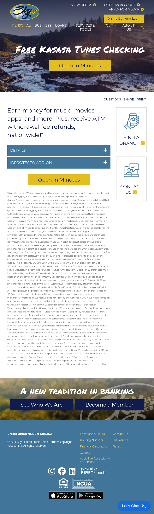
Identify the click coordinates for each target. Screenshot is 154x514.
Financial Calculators (93, 446)
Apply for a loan (124, 9)
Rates (117, 446)
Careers (85, 452)
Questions (112, 99)
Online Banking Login (123, 18)
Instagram (51, 471)
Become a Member (109, 405)
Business (42, 25)
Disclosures (120, 440)
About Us (128, 27)
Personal (21, 25)
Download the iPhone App (62, 495)
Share (129, 99)
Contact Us (131, 189)
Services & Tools (85, 27)
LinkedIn (72, 471)
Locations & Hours (92, 434)
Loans (61, 25)
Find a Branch (129, 140)
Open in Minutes (80, 65)
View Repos (81, 5)
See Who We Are (42, 405)
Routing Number (91, 440)
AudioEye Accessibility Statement (95, 460)
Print (141, 99)
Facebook (62, 471)
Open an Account (120, 5)
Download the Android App (90, 495)
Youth (110, 25)
